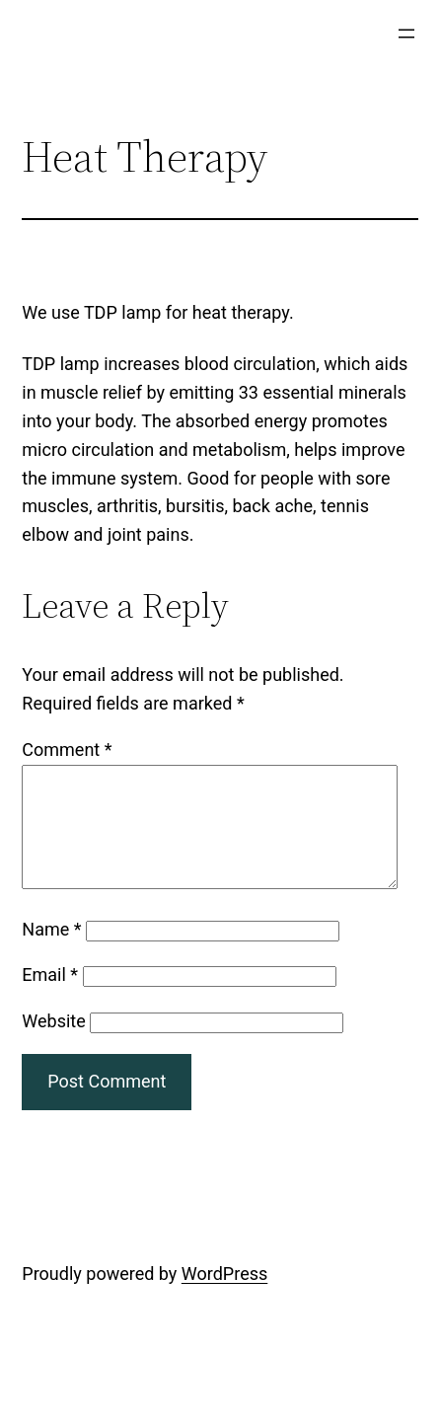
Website (53, 1044)
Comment (66, 749)
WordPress (224, 1297)
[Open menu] (406, 33)
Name (51, 952)
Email (50, 998)
